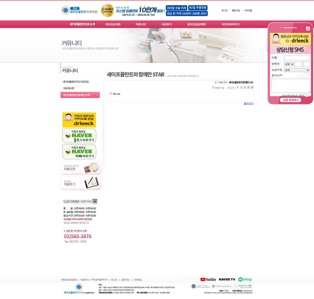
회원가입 (219, 87)
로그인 (231, 87)
